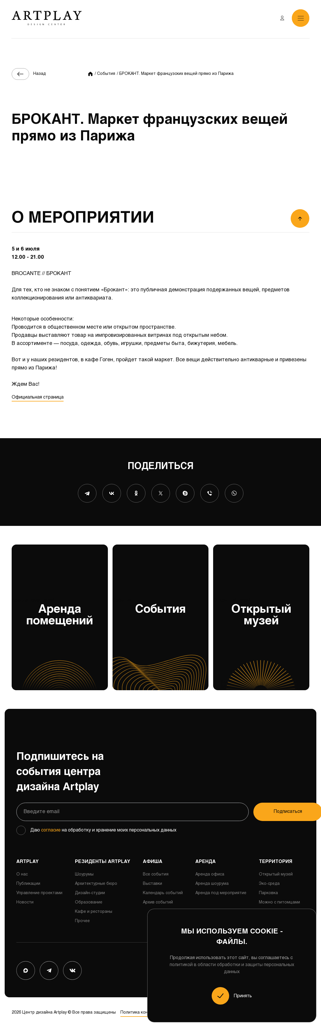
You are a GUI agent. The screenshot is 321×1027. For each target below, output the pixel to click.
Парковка (268, 892)
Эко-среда (269, 883)
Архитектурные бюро (96, 883)
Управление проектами (39, 892)
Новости (25, 901)
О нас (22, 873)
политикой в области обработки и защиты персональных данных (232, 968)
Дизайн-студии (90, 892)
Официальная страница (38, 397)
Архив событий (158, 901)
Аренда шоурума (212, 883)
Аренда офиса (209, 873)
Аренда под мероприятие (220, 892)
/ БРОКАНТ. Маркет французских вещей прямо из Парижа (175, 74)
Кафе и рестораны (93, 911)
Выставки (152, 883)
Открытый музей (261, 643)
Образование (88, 901)
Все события (156, 873)
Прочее (82, 920)
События (161, 643)
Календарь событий (163, 892)
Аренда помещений (60, 643)
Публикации (28, 883)
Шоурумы (84, 873)
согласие (51, 829)
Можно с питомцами (279, 901)
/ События (105, 74)
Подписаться (270, 810)
